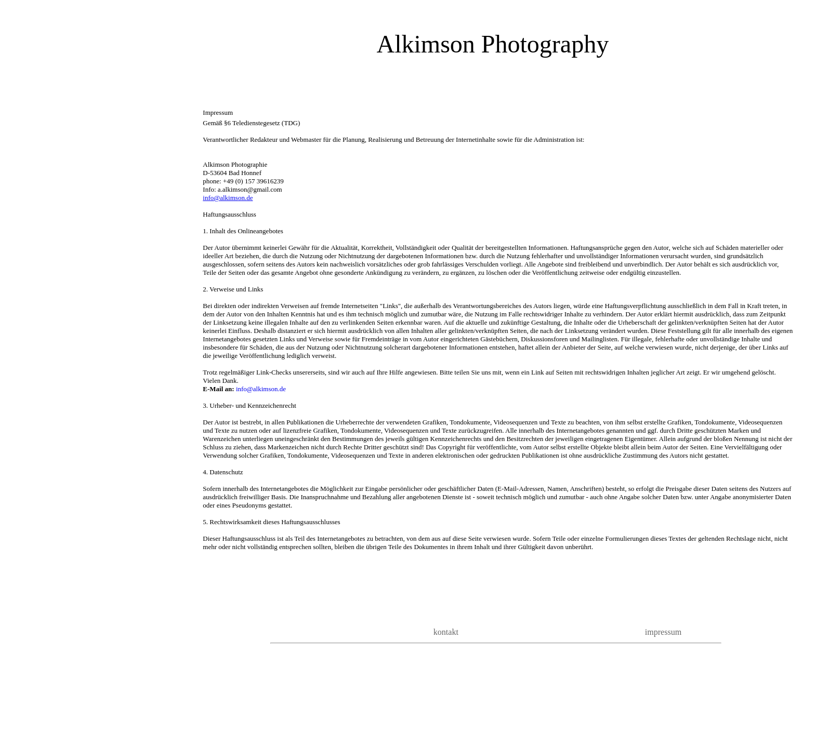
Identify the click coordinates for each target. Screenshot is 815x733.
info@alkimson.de (228, 198)
